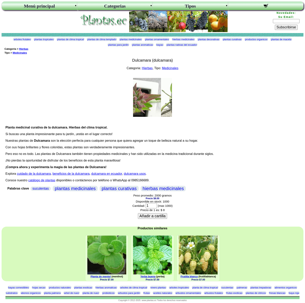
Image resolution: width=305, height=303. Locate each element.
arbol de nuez (71, 293)
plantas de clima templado (101, 39)
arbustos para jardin (129, 293)
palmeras (242, 287)
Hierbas (23, 48)
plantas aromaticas (142, 44)
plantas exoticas (83, 287)
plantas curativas (232, 39)
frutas (147, 293)
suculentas (40, 188)
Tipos (190, 6)
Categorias (115, 6)
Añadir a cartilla (152, 216)
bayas (159, 44)
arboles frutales (22, 39)
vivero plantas (158, 287)
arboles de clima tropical (133, 287)
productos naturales (60, 287)
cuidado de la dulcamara (34, 173)
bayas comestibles (18, 287)
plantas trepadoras (261, 287)
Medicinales (20, 52)
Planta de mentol (101, 276)
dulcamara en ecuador (106, 173)
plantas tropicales (44, 39)
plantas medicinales (131, 39)
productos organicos (256, 39)
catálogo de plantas (41, 180)
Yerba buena (147, 276)
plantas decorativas (208, 39)
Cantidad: (138, 205)
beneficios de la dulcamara (71, 173)
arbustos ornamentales (188, 293)
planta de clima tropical (205, 287)
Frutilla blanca (189, 276)
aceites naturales (162, 293)
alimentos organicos (286, 287)
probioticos (109, 293)
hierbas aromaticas (106, 287)
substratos (12, 293)
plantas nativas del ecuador (182, 44)
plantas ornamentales (157, 39)
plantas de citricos (256, 293)
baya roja (294, 293)
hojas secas (39, 287)
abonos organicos (31, 293)
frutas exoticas (234, 293)
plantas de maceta (281, 39)
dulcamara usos (135, 173)
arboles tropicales (179, 287)
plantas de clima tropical (70, 39)
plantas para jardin (118, 44)
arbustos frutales (213, 293)
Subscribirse (286, 27)
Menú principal (39, 6)
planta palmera (52, 293)
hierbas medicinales (183, 39)
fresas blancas (277, 293)
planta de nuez (91, 293)
